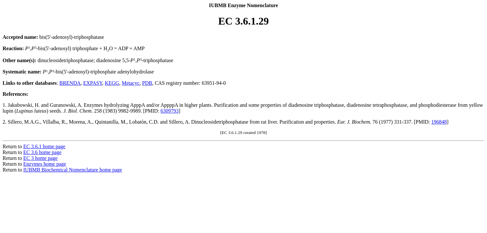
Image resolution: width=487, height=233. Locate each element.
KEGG (112, 83)
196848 (439, 122)
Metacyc (131, 83)
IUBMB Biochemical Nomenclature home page (72, 169)
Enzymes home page (44, 164)
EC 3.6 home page (42, 152)
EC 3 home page (40, 158)
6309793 (170, 111)
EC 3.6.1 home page (44, 146)
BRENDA (70, 83)
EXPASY (92, 83)
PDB (147, 83)
